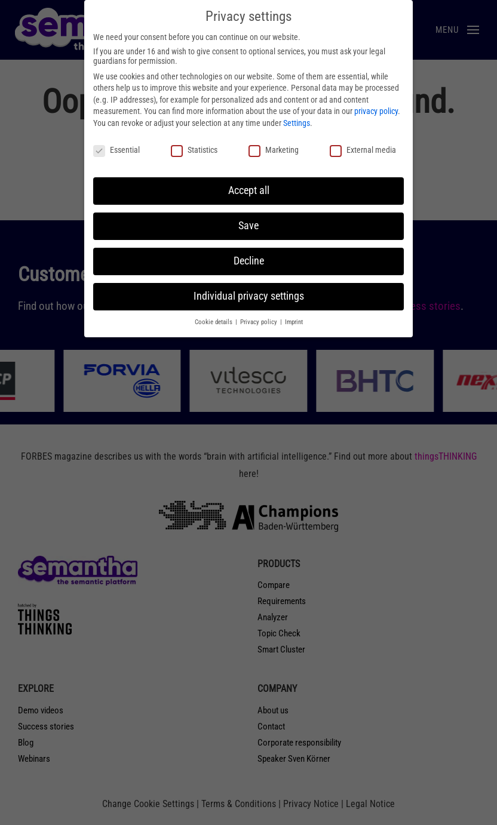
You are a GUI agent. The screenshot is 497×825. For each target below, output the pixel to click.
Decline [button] (249, 261)
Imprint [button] (294, 322)
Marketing (274, 150)
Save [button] (248, 226)
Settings (296, 123)
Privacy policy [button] (259, 322)
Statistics (194, 150)
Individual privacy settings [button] (249, 296)
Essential (116, 150)
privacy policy (376, 111)
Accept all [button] (248, 190)
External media (363, 150)
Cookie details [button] (214, 322)
